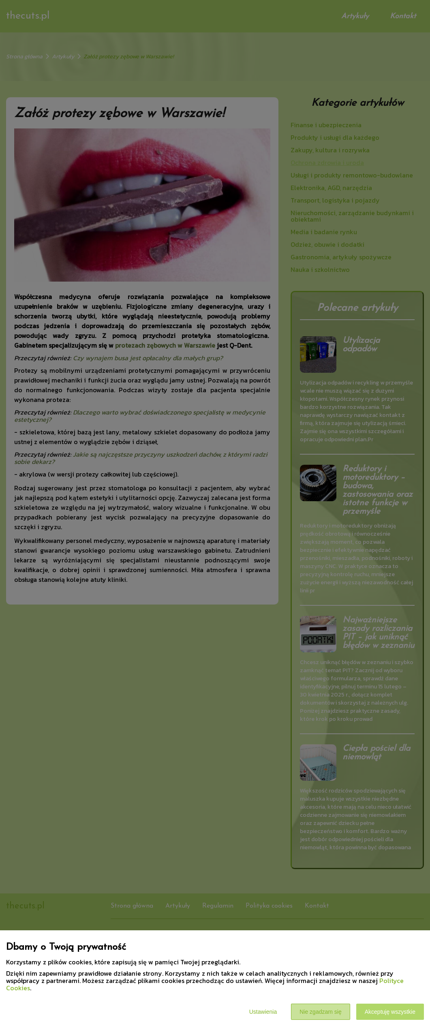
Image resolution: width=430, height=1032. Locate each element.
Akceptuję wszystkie (390, 1011)
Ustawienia (263, 1011)
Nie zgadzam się (321, 1011)
